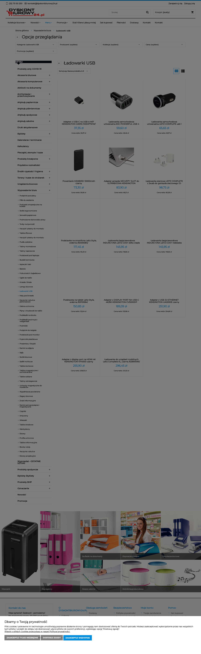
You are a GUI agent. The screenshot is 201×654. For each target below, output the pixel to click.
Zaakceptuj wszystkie (77, 638)
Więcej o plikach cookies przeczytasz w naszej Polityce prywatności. (37, 632)
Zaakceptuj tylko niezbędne (22, 638)
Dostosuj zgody (52, 638)
